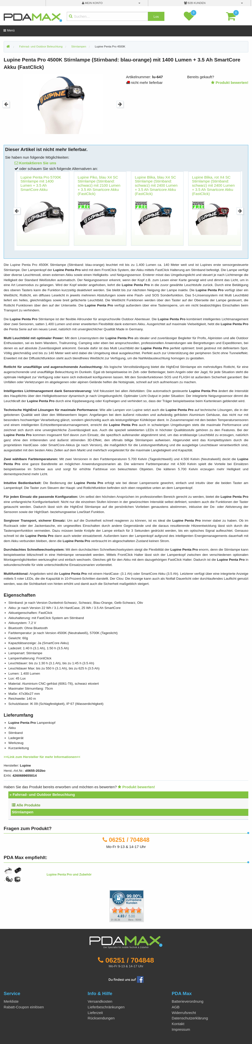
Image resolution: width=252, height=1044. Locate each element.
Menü (8, 30)
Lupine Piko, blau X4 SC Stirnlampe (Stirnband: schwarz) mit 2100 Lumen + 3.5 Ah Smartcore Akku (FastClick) (99, 185)
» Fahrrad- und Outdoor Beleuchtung (42, 794)
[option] (63, 104)
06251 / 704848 (129, 839)
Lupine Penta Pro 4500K (110, 46)
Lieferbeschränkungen (106, 1007)
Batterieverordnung (187, 1001)
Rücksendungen (101, 1018)
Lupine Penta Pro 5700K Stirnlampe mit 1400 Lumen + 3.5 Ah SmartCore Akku (41, 183)
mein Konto (92, 2)
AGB (176, 1007)
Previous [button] (6, 104)
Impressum (181, 1029)
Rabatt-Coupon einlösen (24, 1007)
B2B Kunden (195, 2)
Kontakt (178, 1024)
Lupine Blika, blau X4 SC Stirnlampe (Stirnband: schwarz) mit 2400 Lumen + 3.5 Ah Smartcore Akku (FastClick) (156, 185)
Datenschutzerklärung (190, 1018)
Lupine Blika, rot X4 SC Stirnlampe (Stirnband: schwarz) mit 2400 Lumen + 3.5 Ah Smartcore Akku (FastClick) (213, 185)
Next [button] (120, 104)
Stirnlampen (22, 812)
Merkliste (11, 1001)
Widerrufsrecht (184, 1013)
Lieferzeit (95, 1013)
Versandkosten (100, 1001)
